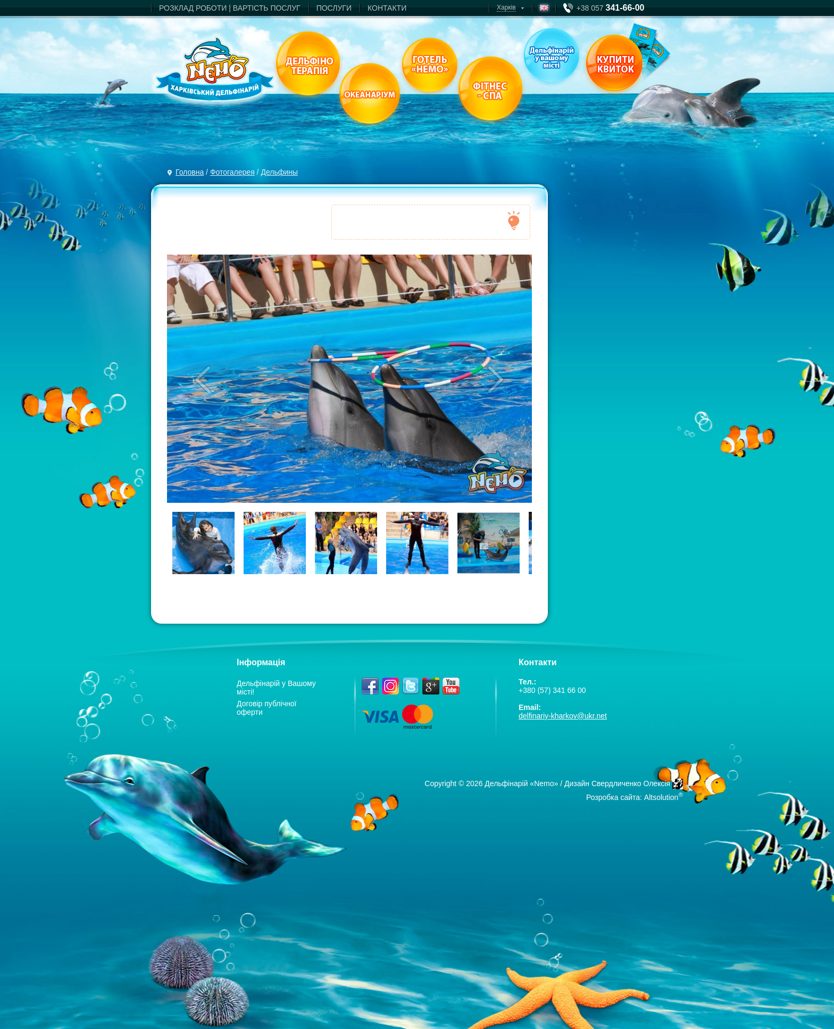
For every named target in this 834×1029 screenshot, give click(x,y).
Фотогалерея (232, 172)
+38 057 (611, 8)
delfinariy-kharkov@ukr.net (563, 716)
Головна (190, 172)
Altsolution (661, 797)
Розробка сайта (613, 797)
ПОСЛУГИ (334, 8)
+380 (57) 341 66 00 (552, 690)
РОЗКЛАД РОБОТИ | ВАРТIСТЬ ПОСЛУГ (230, 8)
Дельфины (279, 172)
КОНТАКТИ (387, 8)
